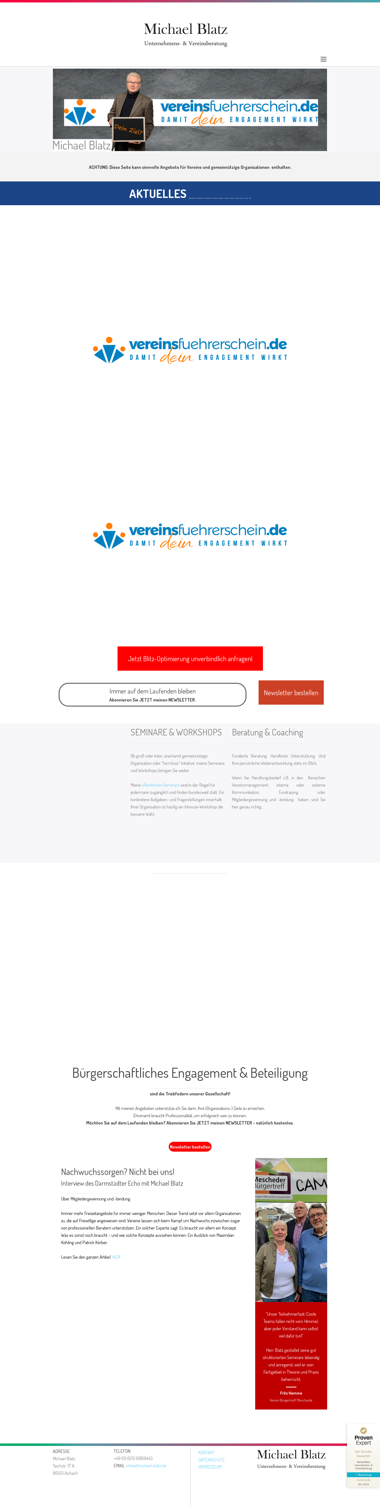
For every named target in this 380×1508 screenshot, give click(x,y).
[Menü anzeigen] (323, 59)
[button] (190, 658)
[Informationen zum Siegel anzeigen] (363, 1482)
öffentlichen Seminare (161, 785)
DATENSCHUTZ (211, 1459)
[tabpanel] (190, 167)
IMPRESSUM (210, 1467)
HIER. (116, 1257)
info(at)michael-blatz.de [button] (146, 1465)
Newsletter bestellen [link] (190, 1146)
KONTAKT (206, 1452)
